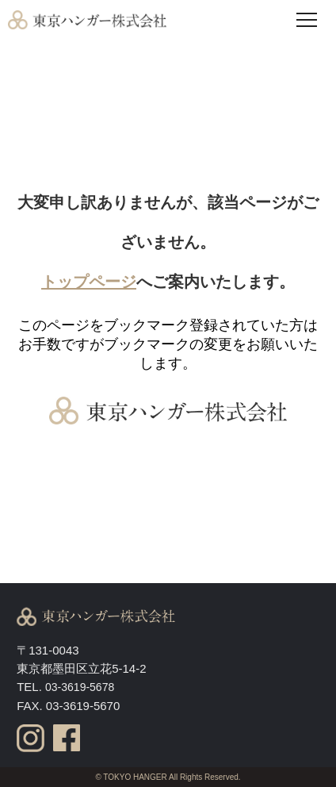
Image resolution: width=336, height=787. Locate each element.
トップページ (88, 281)
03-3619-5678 (79, 687)
